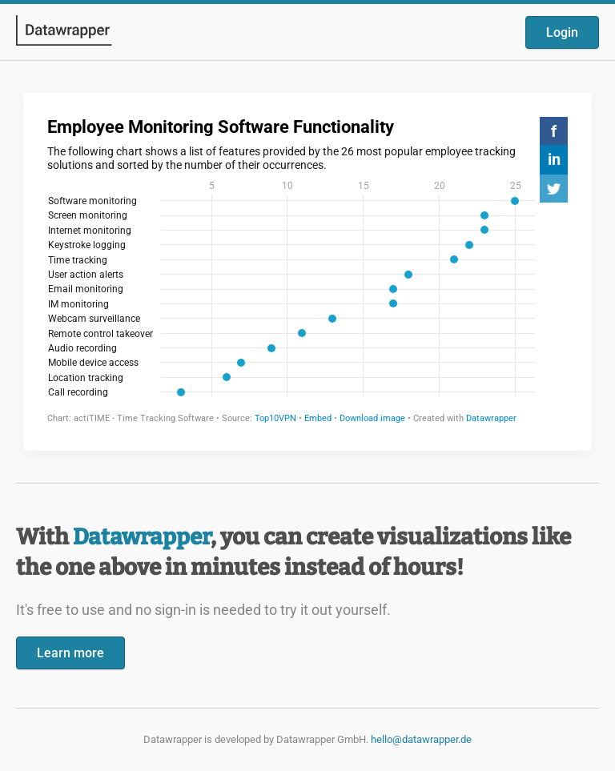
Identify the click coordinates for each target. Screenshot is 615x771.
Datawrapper (142, 537)
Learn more (70, 653)
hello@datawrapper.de (421, 739)
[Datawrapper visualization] (307, 270)
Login (562, 32)
